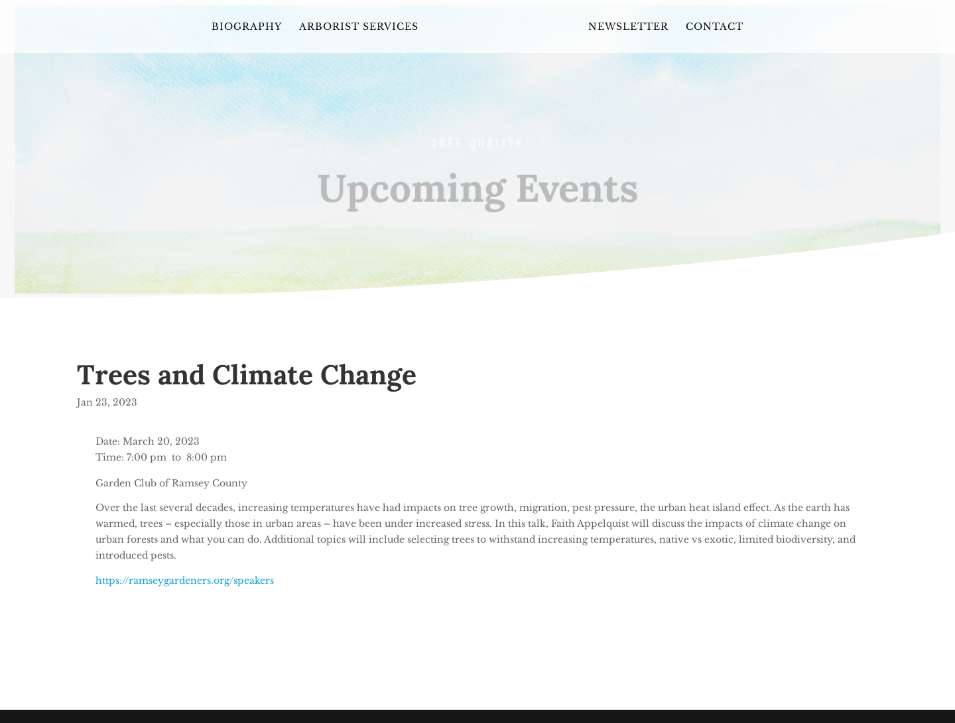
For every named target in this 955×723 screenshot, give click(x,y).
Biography (247, 27)
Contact (714, 27)
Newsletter (628, 27)
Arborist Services (358, 27)
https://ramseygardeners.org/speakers (185, 580)
